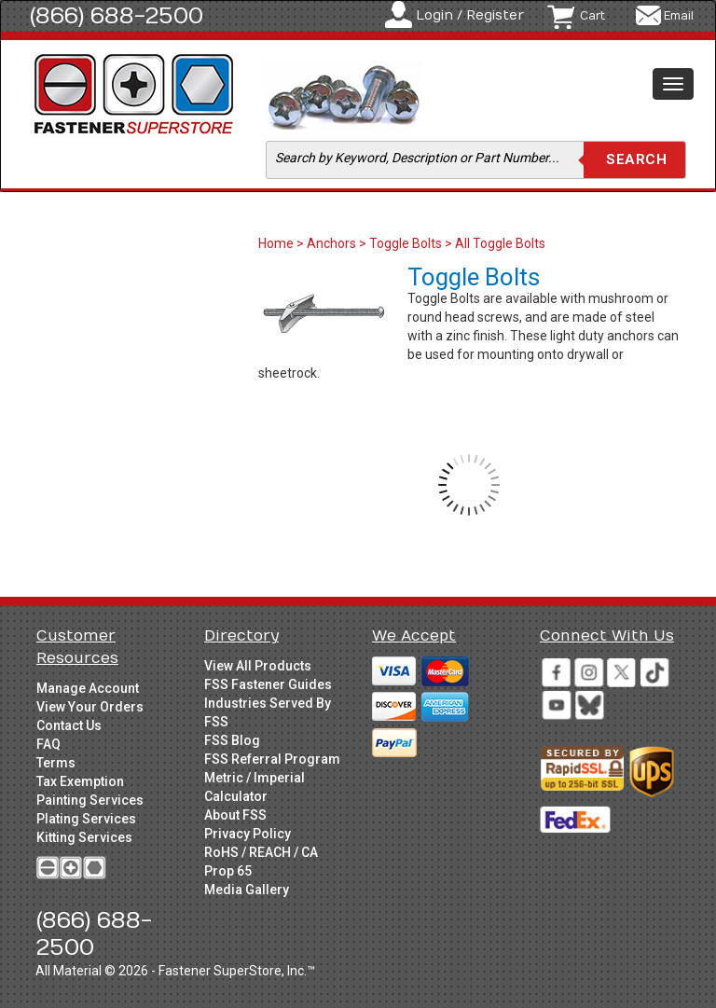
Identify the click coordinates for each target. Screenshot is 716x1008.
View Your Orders (90, 706)
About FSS (235, 815)
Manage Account (87, 688)
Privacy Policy (247, 833)
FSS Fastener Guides (268, 684)
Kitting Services (84, 837)
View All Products (257, 665)
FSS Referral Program (272, 759)
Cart (592, 15)
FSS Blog (232, 740)
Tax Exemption (80, 781)
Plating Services (86, 818)
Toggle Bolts (405, 243)
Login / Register (470, 15)
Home (277, 243)
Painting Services (90, 800)
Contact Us (69, 725)
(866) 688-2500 (116, 16)
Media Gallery (246, 889)
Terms (56, 762)
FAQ (48, 744)
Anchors (331, 243)
